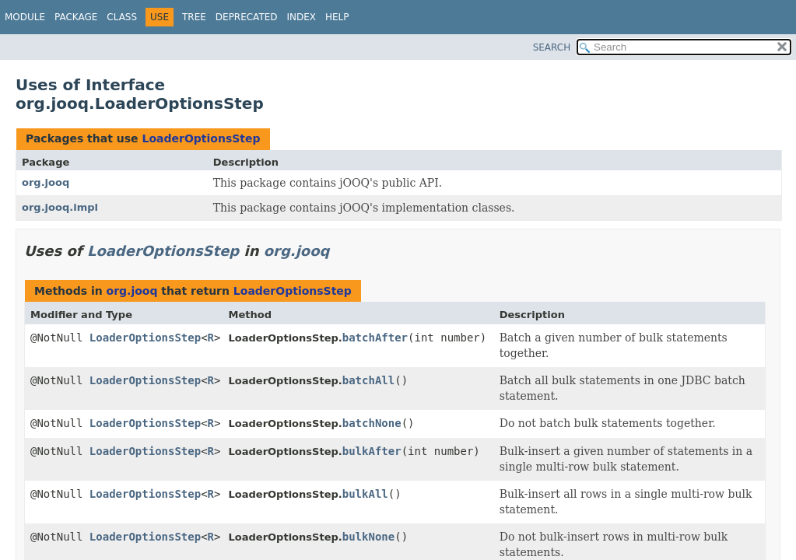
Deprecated (247, 17)
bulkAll (365, 494)
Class (122, 17)
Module (25, 17)
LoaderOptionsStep (201, 138)
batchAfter (375, 337)
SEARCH (552, 47)
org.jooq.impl (60, 207)
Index (302, 17)
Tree (194, 17)
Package (75, 17)
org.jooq (45, 182)
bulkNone (368, 536)
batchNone (372, 423)
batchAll (368, 380)
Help (337, 17)
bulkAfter (372, 451)
